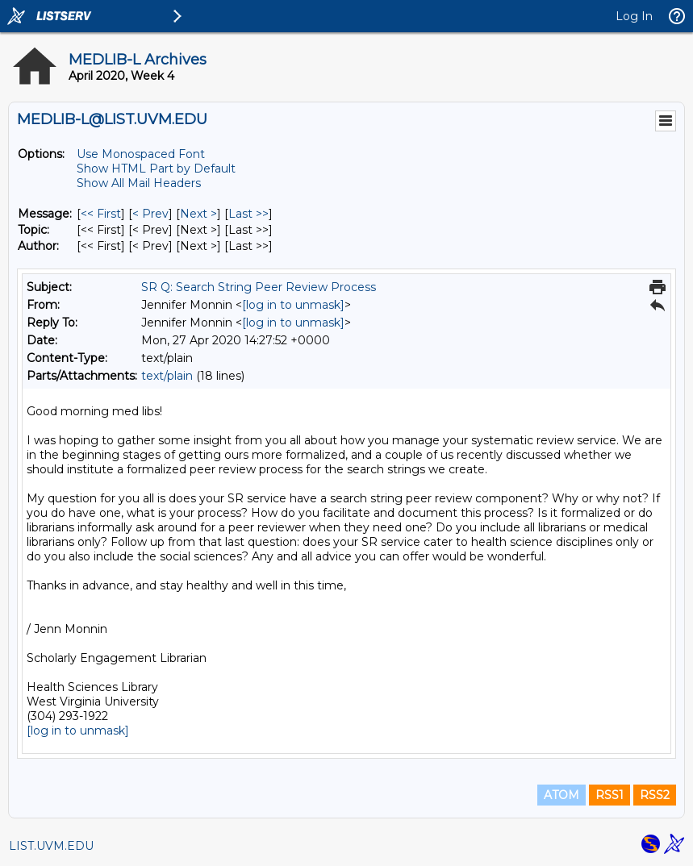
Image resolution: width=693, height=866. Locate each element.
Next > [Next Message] (198, 213)
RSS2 (655, 795)
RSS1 (609, 795)
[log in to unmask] (293, 305)
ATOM (561, 795)
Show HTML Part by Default (156, 168)
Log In (634, 16)
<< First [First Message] (101, 213)
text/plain (167, 375)
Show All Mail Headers (139, 183)
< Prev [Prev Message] (150, 213)
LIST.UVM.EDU (51, 846)
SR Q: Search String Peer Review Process (258, 287)
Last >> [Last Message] (248, 213)
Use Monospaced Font (141, 154)
